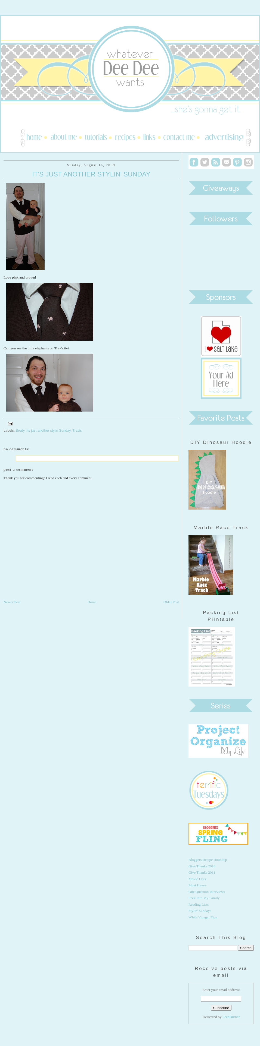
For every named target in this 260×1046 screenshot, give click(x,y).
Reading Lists (198, 904)
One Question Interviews (206, 892)
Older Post (171, 602)
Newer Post (12, 602)
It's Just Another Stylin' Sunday (91, 174)
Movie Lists (197, 879)
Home (92, 602)
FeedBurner (231, 1017)
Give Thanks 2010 (201, 866)
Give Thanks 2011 (201, 872)
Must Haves (197, 885)
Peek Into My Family (204, 898)
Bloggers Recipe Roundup (207, 860)
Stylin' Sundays (199, 911)
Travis (77, 430)
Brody (20, 430)
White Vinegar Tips (202, 917)
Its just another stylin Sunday (48, 430)
